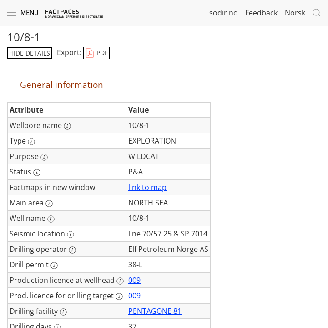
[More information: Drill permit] (54, 265)
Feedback (261, 13)
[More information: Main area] (49, 203)
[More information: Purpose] (44, 157)
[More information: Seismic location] (70, 234)
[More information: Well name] (51, 219)
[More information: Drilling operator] (72, 250)
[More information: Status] (36, 172)
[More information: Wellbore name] (67, 126)
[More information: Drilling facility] (63, 312)
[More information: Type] (31, 141)
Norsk (295, 13)
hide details (29, 53)
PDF (96, 53)
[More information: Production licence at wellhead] (120, 281)
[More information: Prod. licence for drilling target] (119, 296)
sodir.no (223, 13)
